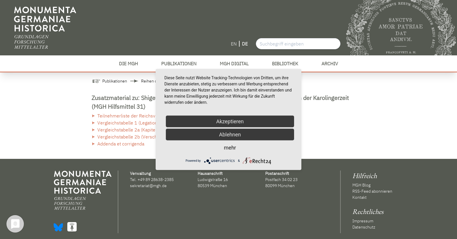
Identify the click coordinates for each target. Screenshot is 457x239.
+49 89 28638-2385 (156, 179)
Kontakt (359, 197)
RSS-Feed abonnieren (372, 191)
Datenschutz (363, 227)
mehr (230, 148)
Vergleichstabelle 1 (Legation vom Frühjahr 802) (147, 123)
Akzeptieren (230, 121)
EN (234, 44)
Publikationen (114, 81)
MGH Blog (361, 185)
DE (245, 44)
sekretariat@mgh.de (148, 185)
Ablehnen (230, 134)
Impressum (362, 221)
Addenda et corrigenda (120, 144)
